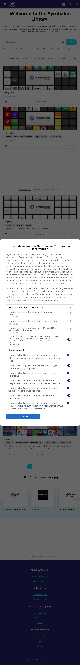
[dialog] (40, 332)
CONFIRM (23, 416)
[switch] (69, 313)
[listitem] (40, 307)
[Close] (74, 244)
